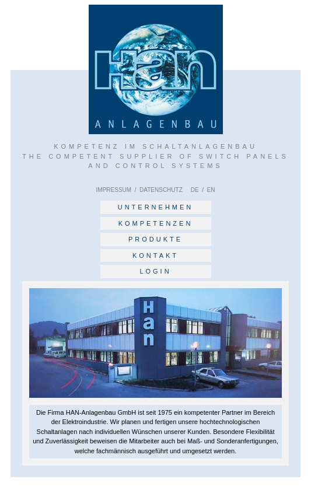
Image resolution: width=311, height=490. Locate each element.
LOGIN (155, 271)
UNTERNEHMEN (156, 207)
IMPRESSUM (114, 190)
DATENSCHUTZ (161, 190)
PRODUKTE (155, 239)
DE (195, 190)
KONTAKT (155, 255)
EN (211, 190)
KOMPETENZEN (155, 223)
